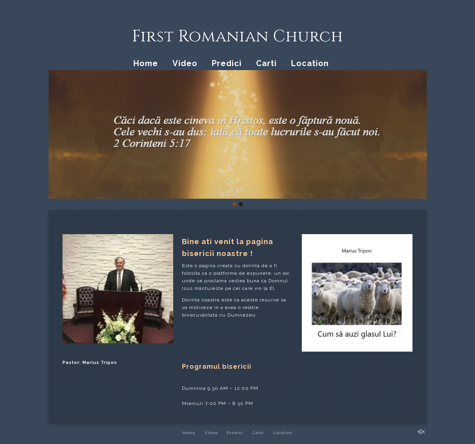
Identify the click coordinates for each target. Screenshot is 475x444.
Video (184, 63)
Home (145, 63)
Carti (266, 63)
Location (310, 63)
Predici (227, 63)
